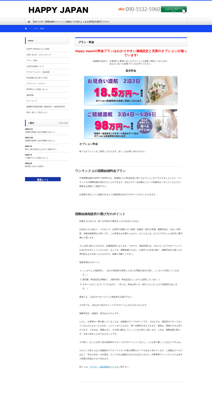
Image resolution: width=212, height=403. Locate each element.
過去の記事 (64, 123)
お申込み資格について (35, 66)
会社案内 (97, 21)
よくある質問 (86, 21)
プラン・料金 (31, 60)
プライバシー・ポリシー (36, 84)
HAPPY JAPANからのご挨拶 (37, 49)
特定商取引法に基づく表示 (37, 78)
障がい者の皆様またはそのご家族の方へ (41, 149)
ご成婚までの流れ (72, 21)
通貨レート (43, 180)
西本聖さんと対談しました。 (37, 89)
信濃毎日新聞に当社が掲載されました (40, 132)
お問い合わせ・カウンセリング (38, 55)
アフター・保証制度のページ (103, 367)
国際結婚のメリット (54, 21)
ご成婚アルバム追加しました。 (37, 158)
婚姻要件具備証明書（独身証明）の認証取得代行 (45, 107)
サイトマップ (31, 101)
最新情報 (30, 95)
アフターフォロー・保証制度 (37, 72)
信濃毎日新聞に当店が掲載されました (40, 141)
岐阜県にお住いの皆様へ (34, 166)
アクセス (105, 21)
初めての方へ (39, 21)
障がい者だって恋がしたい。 (37, 112)
